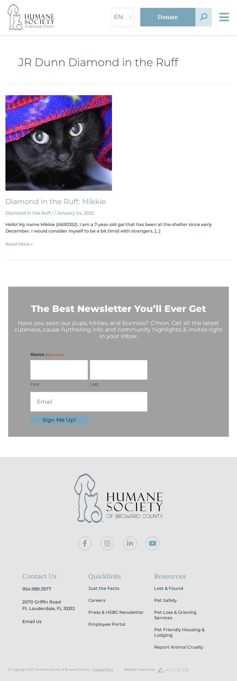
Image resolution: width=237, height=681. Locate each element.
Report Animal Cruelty (178, 647)
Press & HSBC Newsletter (116, 612)
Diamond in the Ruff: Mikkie (55, 201)
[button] (203, 17)
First (34, 384)
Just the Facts (103, 588)
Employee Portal (106, 624)
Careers (96, 600)
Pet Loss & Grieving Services (175, 615)
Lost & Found (168, 588)
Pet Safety (165, 600)
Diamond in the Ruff (28, 213)
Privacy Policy (103, 669)
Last (94, 384)
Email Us (32, 621)
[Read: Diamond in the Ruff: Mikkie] (58, 142)
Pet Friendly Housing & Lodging (179, 632)
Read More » (19, 244)
